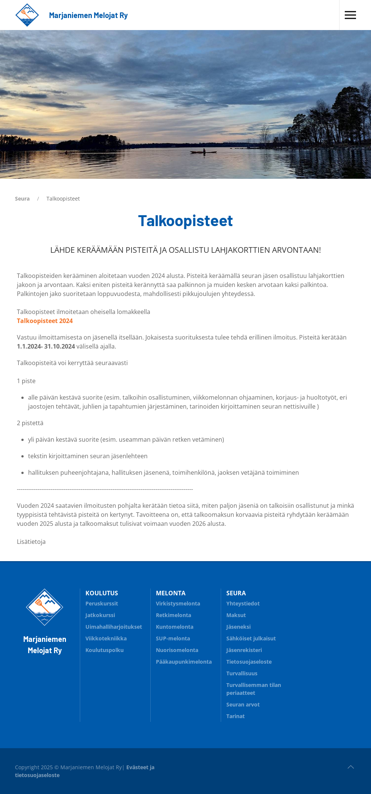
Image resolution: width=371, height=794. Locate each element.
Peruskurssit (101, 603)
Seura (22, 198)
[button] (350, 15)
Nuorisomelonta (185, 649)
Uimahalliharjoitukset (113, 626)
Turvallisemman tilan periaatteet (253, 688)
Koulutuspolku (115, 649)
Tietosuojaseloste (249, 661)
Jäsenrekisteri (244, 650)
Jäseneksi (238, 626)
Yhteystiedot (243, 603)
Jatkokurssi (100, 615)
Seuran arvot (243, 704)
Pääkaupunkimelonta (184, 661)
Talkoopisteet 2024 (45, 321)
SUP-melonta (185, 637)
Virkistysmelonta (185, 602)
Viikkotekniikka (106, 638)
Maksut (236, 615)
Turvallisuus (256, 672)
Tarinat (235, 716)
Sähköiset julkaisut (251, 638)
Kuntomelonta (185, 625)
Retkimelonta (173, 615)
